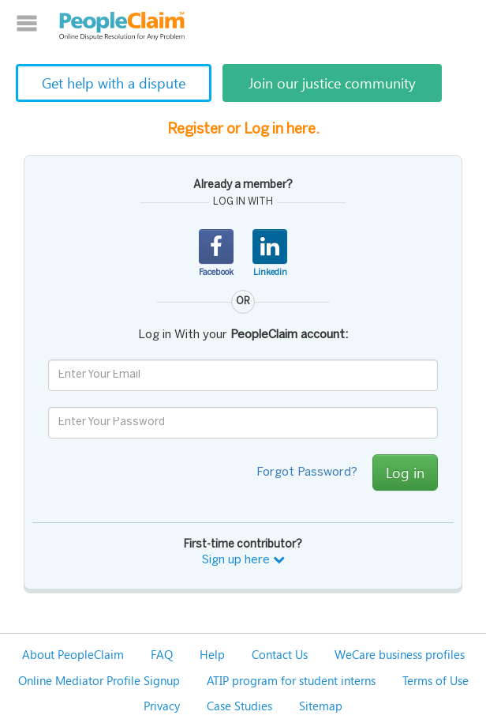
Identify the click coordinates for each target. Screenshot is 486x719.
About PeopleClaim (73, 654)
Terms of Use (435, 680)
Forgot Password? (306, 472)
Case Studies (239, 705)
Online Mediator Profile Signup (99, 680)
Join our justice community (332, 83)
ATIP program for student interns (291, 680)
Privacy (162, 705)
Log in (405, 472)
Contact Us (280, 654)
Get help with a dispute (113, 83)
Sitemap (320, 705)
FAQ (162, 654)
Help (212, 654)
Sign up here (243, 560)
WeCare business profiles (400, 654)
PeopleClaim (122, 26)
